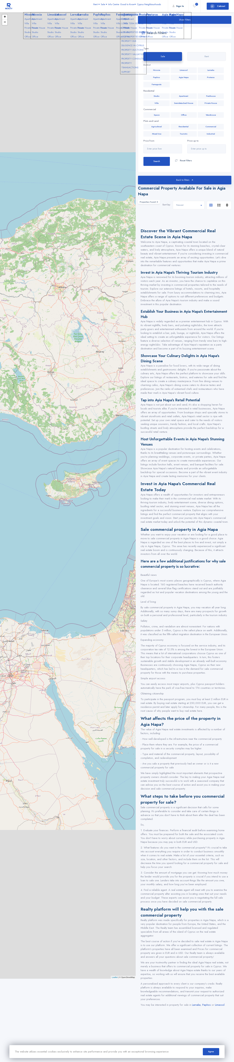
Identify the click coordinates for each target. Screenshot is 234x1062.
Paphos (206, 1005)
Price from (148, 140)
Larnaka (196, 1005)
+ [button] (5, 17)
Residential (148, 90)
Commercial (149, 109)
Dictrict (146, 65)
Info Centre (100, 6)
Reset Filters (183, 160)
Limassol (219, 1005)
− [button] (5, 22)
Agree (211, 1051)
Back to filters (184, 180)
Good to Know (119, 6)
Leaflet (115, 977)
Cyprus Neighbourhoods (146, 6)
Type (146, 48)
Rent (74, 6)
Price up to (193, 140)
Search (156, 161)
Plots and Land (151, 121)
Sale (86, 6)
